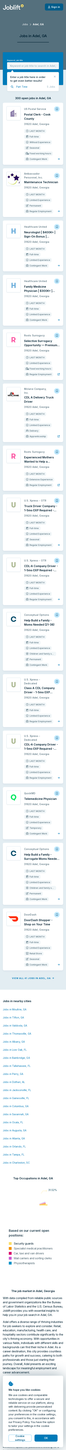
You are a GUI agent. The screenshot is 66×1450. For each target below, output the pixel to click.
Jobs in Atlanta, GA (14, 1132)
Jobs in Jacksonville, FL (17, 1084)
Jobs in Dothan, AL (14, 1076)
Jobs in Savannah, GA (16, 1108)
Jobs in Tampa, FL (13, 1148)
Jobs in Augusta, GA (14, 1124)
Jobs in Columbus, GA (16, 1100)
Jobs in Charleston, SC (16, 1157)
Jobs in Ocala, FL (13, 1116)
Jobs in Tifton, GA (13, 1011)
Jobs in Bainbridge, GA (16, 1052)
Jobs (25, 24)
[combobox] (33, 65)
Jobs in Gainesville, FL (16, 1092)
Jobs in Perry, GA (13, 1068)
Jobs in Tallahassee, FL (16, 1060)
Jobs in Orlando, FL (14, 1140)
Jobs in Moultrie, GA (14, 1003)
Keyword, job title (15, 60)
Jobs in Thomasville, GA (17, 1027)
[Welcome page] (13, 7)
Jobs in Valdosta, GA (15, 1019)
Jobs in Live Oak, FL (15, 1044)
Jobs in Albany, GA (14, 1036)
